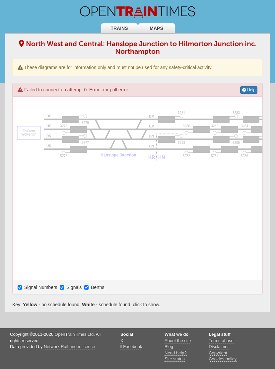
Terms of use (221, 340)
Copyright (218, 352)
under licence (82, 346)
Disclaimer (219, 346)
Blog (169, 346)
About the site (178, 340)
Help (248, 90)
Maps (156, 28)
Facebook (131, 346)
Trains (119, 28)
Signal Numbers (38, 287)
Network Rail (56, 346)
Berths (94, 287)
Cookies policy (223, 358)
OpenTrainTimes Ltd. (75, 334)
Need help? (176, 352)
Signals (71, 287)
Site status (175, 358)
